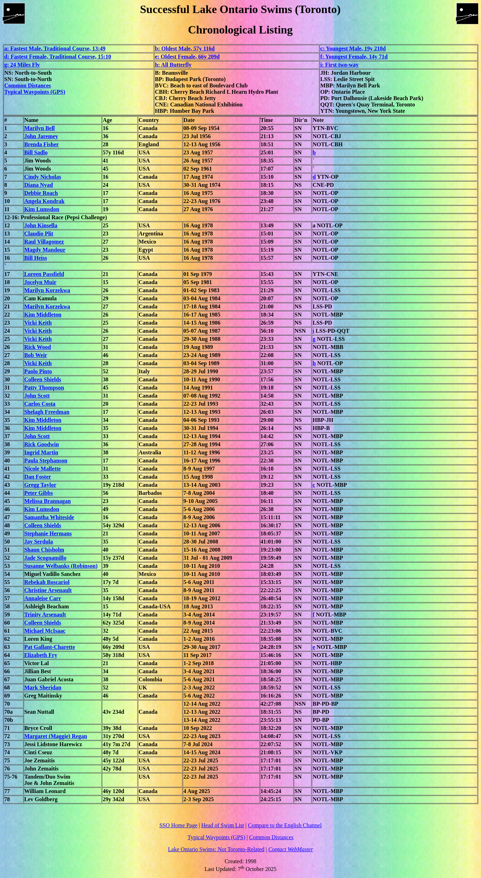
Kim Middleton (42, 315)
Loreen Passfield (44, 274)
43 (7, 485)
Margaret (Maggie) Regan (55, 736)
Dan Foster (37, 477)
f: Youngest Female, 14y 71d (354, 57)
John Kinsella (40, 225)
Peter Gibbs (38, 493)
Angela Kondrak (44, 201)
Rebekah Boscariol (46, 582)
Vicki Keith (38, 323)
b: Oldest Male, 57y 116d (184, 48)
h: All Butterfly (173, 65)
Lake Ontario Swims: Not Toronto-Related (216, 849)
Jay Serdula (38, 542)
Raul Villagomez (44, 242)
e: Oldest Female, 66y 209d (187, 57)
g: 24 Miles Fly (22, 65)
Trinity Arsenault (45, 615)
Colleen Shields (42, 379)
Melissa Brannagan (47, 501)
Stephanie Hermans (48, 533)
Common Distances (27, 85)
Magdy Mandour (45, 250)
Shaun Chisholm (44, 550)
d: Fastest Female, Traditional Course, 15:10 (57, 57)
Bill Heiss (35, 258)
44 (7, 493)
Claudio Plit (38, 234)
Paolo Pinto (38, 371)
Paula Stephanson (45, 460)
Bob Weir (35, 355)
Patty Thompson (44, 388)
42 (7, 477)
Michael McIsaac (45, 631)
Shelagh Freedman (46, 412)
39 (7, 452)
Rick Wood (37, 347)
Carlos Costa (39, 404)
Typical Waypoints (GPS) (34, 92)
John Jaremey (41, 136)
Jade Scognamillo (45, 558)
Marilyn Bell (39, 128)
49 (7, 533)
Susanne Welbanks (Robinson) (61, 566)
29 (7, 371)
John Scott (37, 396)
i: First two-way (339, 65)
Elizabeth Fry (40, 655)
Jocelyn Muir (40, 282)
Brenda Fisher (41, 144)
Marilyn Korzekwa (47, 290)
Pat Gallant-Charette (49, 647)
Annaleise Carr (42, 598)
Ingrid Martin (41, 452)
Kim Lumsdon (41, 209)
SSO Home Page (178, 825)
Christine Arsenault (48, 590)
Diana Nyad (38, 185)
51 (7, 550)
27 (7, 355)
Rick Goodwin (41, 444)
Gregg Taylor (40, 485)
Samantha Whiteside (49, 517)
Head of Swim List (222, 825)
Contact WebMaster (290, 849)
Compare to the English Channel (285, 825)
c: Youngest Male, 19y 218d (353, 48)
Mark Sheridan (42, 687)
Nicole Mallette (42, 469)
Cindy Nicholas (42, 177)
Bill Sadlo (36, 152)
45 (7, 501)
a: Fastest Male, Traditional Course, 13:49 (54, 48)
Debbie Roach (41, 193)
